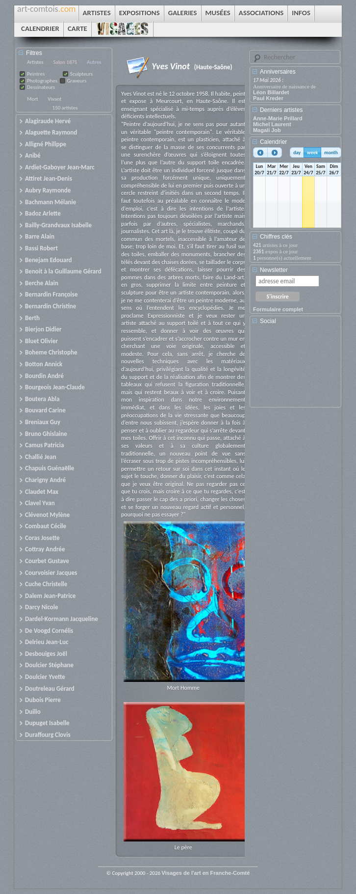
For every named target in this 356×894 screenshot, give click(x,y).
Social (268, 321)
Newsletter (274, 270)
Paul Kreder (268, 98)
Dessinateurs (41, 87)
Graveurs (77, 80)
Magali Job (267, 130)
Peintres (36, 74)
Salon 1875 (65, 62)
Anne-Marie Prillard (278, 118)
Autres (94, 62)
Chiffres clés (276, 236)
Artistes (35, 62)
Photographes (42, 80)
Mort (32, 99)
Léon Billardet (271, 92)
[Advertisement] (297, 369)
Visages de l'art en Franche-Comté (206, 873)
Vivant (54, 99)
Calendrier (273, 141)
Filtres (34, 53)
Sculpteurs (81, 74)
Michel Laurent (272, 124)
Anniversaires (278, 71)
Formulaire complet (278, 309)
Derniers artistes (281, 110)
